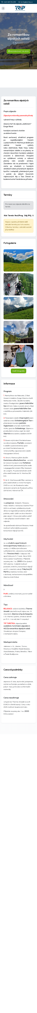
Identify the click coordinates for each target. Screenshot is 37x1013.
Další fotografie (19, 371)
